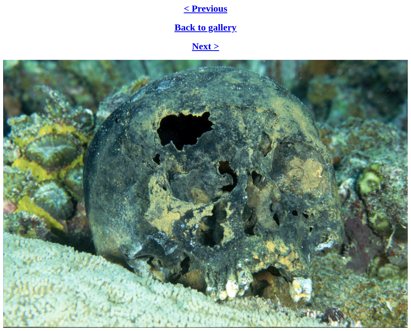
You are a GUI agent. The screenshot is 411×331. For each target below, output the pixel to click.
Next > (205, 46)
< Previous (206, 8)
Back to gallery (206, 27)
